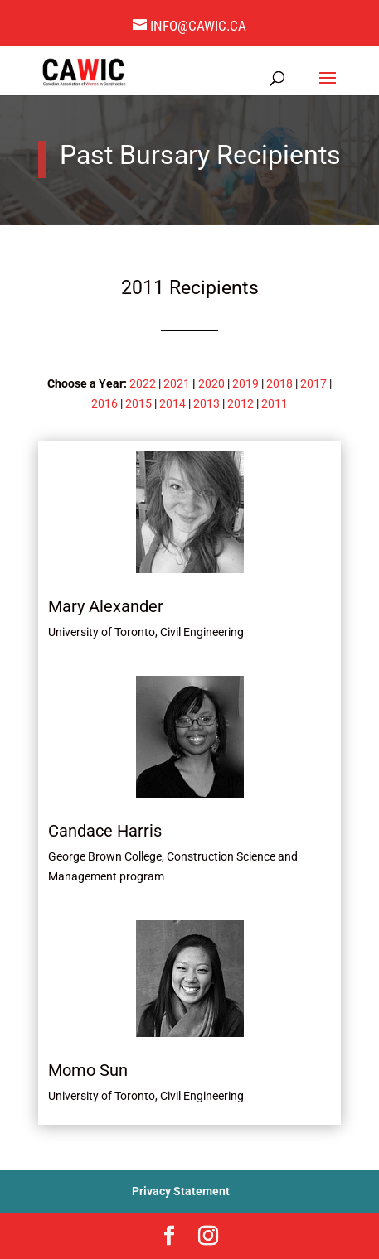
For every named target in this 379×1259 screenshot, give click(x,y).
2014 (172, 403)
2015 (138, 403)
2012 (240, 403)
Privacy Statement (181, 1191)
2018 (279, 383)
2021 (176, 383)
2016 (104, 403)
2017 (313, 383)
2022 (142, 383)
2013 (206, 403)
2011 (274, 403)
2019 (245, 383)
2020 (211, 383)
